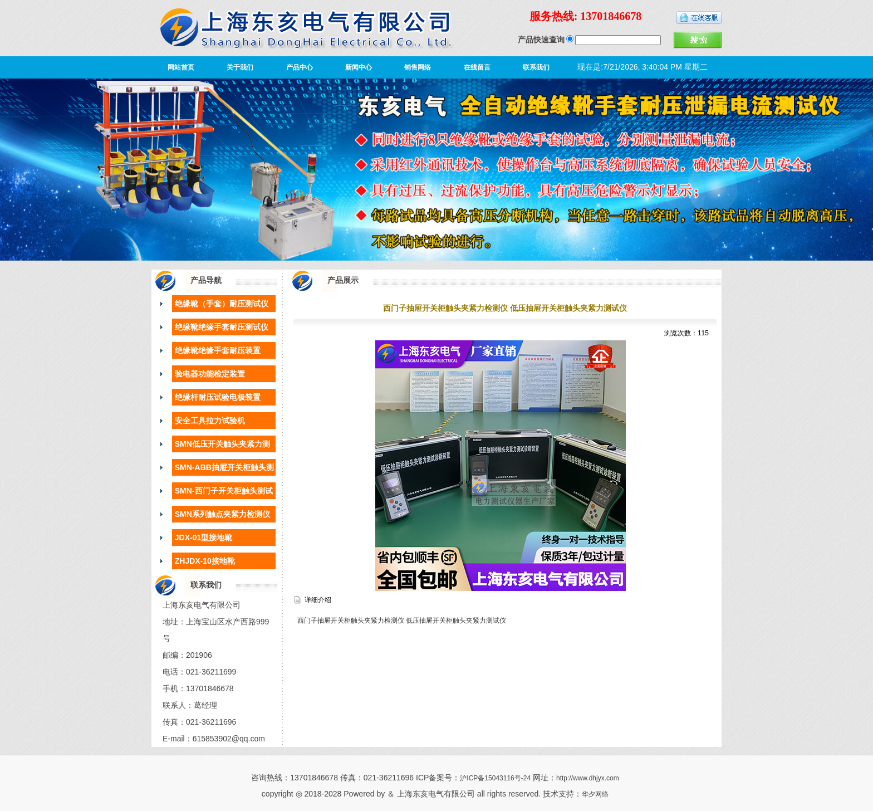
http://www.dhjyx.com (587, 778)
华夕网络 (595, 794)
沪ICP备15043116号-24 (495, 778)
